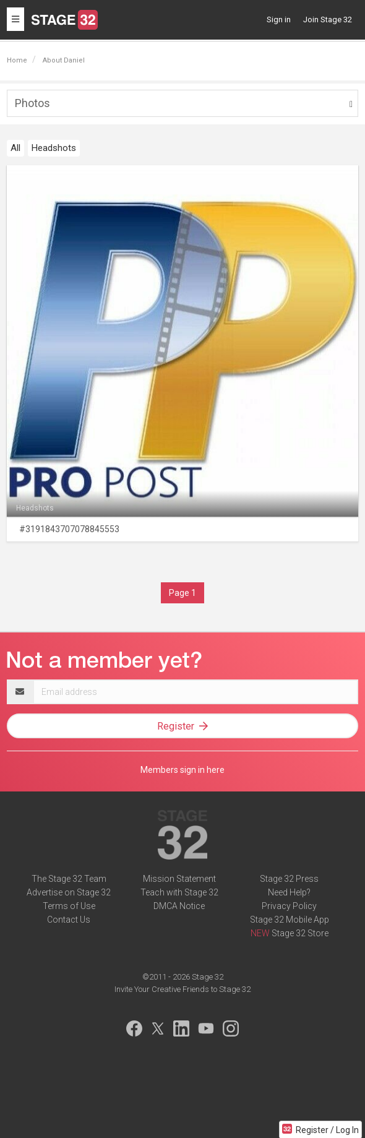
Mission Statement (179, 879)
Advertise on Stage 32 (69, 892)
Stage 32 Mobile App (289, 920)
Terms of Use (69, 906)
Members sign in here (182, 770)
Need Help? (289, 892)
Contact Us (68, 920)
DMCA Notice (179, 906)
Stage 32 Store (300, 933)
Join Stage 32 (327, 19)
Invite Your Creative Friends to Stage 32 (182, 989)
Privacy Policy (289, 906)
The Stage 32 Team (69, 879)
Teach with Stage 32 (179, 892)
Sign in (279, 19)
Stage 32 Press (289, 879)
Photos (32, 103)
